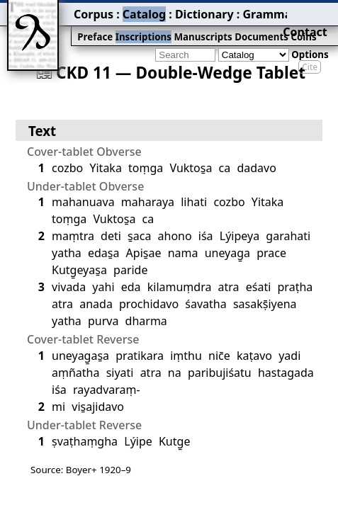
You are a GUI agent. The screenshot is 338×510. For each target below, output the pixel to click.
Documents (195, 26)
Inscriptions (95, 26)
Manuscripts (146, 26)
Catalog (93, 10)
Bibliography (249, 10)
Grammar (192, 10)
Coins (232, 26)
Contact (317, 10)
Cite (309, 44)
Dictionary (141, 10)
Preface (54, 26)
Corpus (53, 10)
